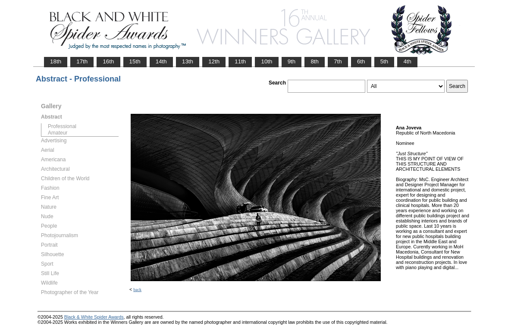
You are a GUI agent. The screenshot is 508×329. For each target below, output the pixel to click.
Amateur (57, 133)
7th (338, 61)
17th (82, 61)
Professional (62, 126)
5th (384, 61)
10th (266, 61)
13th (187, 61)
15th (135, 61)
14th (161, 61)
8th (314, 61)
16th (108, 61)
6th (361, 61)
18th (55, 61)
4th (407, 61)
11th (240, 61)
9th (292, 61)
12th (214, 61)
